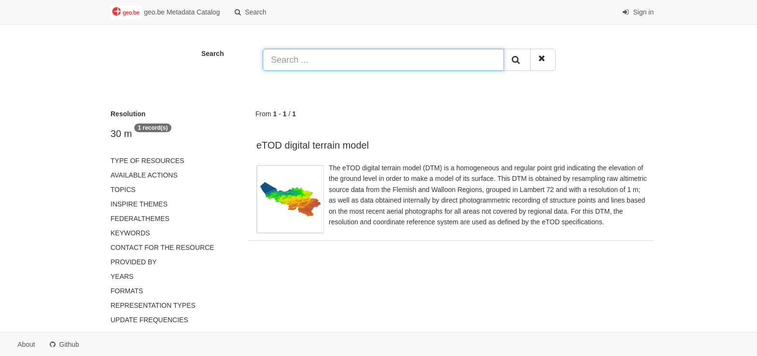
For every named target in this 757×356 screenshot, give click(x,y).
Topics (123, 189)
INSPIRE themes (139, 204)
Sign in (638, 12)
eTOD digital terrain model (312, 145)
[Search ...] (383, 60)
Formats (127, 291)
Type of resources (147, 160)
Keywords (130, 233)
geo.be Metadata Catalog (165, 12)
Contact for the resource (162, 247)
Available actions (144, 175)
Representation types (153, 305)
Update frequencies (149, 320)
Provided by (134, 262)
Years (122, 276)
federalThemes (140, 218)
